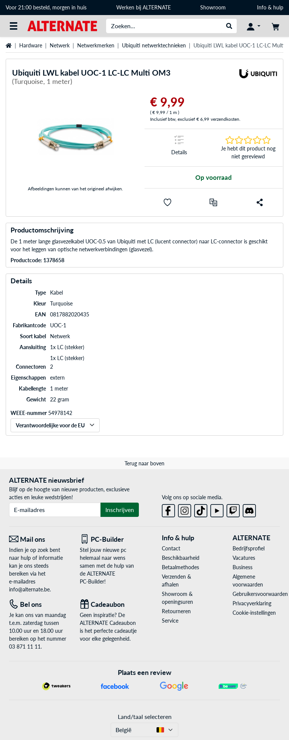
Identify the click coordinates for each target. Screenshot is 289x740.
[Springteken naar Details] (179, 147)
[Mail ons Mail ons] (38, 539)
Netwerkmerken (95, 45)
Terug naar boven (144, 463)
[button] (167, 202)
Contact (171, 548)
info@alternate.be (29, 589)
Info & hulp (270, 7)
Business (242, 567)
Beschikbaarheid (180, 558)
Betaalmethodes (180, 567)
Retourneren (176, 611)
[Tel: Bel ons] (38, 604)
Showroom (213, 7)
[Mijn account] (254, 25)
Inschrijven (119, 509)
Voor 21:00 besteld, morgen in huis (46, 7)
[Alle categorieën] (13, 26)
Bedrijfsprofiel (249, 548)
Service (170, 620)
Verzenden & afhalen (176, 580)
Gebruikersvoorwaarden (256, 594)
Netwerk (60, 45)
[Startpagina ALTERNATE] (62, 25)
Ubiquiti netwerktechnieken (154, 45)
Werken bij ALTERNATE (143, 7)
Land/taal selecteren (145, 716)
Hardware (30, 45)
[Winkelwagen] (275, 25)
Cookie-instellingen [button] (254, 612)
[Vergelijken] (213, 202)
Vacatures (244, 558)
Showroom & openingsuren (177, 598)
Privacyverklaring (252, 603)
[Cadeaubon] (109, 604)
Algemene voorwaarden (248, 580)
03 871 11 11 (25, 646)
